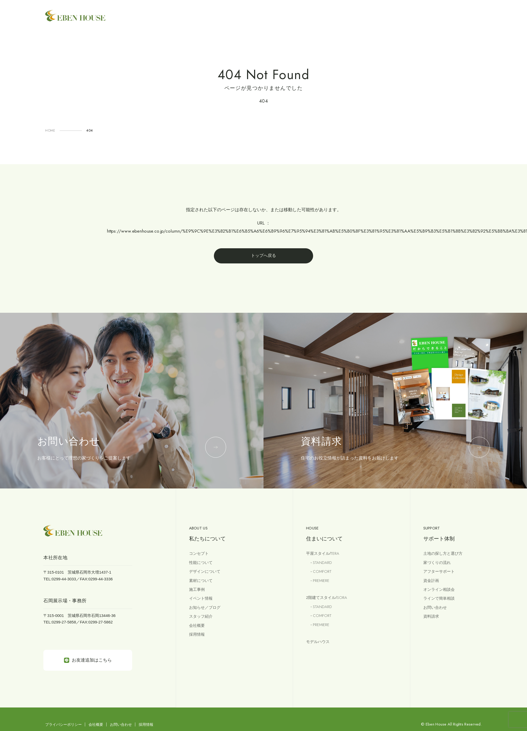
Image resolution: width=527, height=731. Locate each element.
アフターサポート (439, 571)
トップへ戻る (263, 255)
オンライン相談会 (439, 589)
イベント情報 (201, 598)
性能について (201, 562)
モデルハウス (318, 641)
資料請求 (431, 616)
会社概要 (197, 625)
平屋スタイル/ (322, 553)
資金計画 (431, 580)
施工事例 (197, 589)
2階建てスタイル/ (326, 597)
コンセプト (199, 553)
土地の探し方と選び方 (442, 553)
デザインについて (204, 571)
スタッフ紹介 (201, 616)
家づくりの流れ (437, 562)
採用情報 (197, 634)
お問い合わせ (435, 607)
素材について (201, 580)
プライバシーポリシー (63, 724)
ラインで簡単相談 (439, 598)
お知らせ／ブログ (204, 607)
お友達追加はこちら (88, 660)
